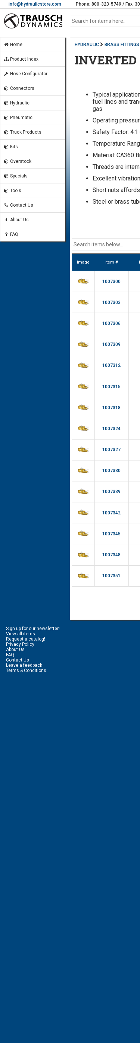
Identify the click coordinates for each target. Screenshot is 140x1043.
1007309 (111, 344)
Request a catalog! (25, 639)
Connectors (18, 88)
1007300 (111, 281)
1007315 (111, 386)
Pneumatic (17, 117)
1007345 (111, 533)
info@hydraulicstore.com (35, 4)
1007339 (111, 491)
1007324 (111, 428)
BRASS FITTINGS (122, 44)
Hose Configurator (25, 73)
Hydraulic (16, 103)
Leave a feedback (24, 665)
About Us (16, 219)
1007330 (111, 470)
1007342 (111, 513)
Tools (12, 190)
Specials (15, 176)
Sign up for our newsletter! (33, 628)
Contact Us (18, 205)
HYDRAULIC (87, 44)
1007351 (111, 575)
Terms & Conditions (26, 670)
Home (12, 44)
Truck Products (22, 132)
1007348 (111, 554)
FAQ (10, 234)
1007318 (111, 407)
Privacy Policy (20, 644)
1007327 (111, 449)
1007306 (111, 323)
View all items (20, 633)
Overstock (17, 161)
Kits (10, 146)
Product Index (20, 59)
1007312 (111, 365)
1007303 (111, 302)
